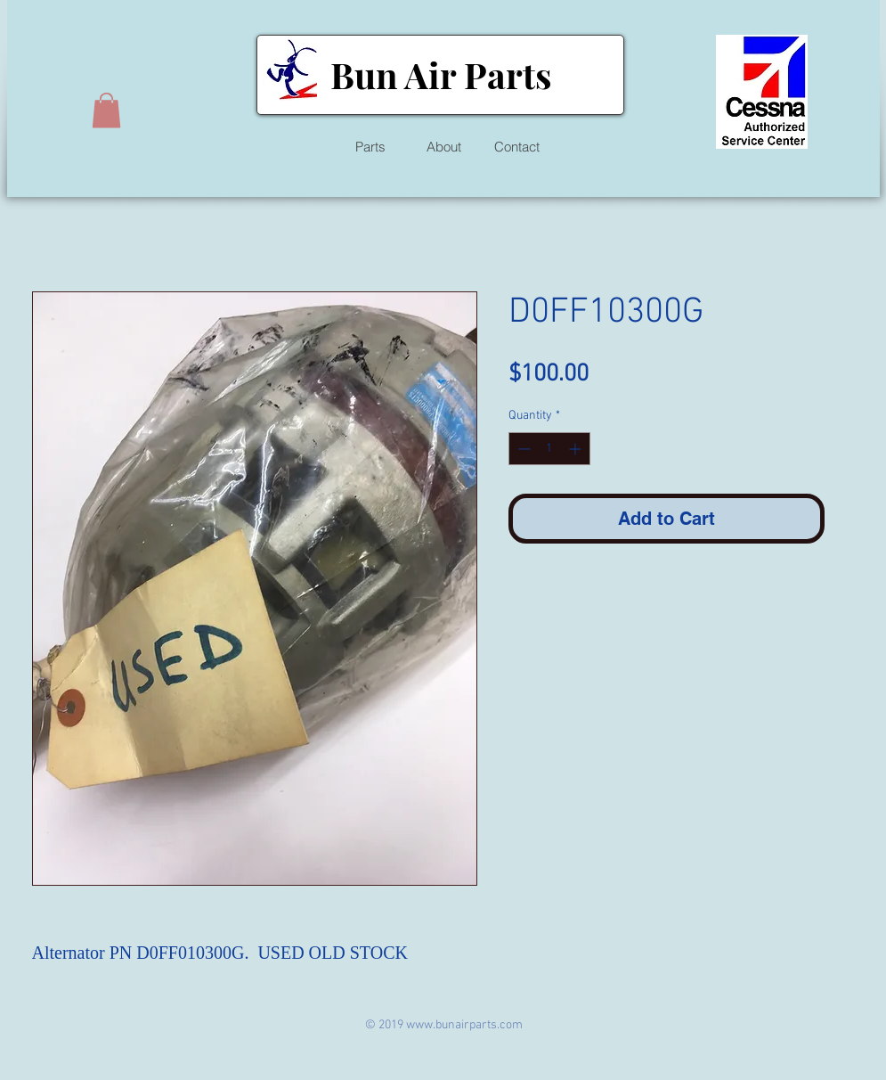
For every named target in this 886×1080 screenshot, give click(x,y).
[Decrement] (522, 448)
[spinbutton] (549, 448)
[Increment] (576, 448)
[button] (106, 110)
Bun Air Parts (440, 74)
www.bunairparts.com (464, 1025)
